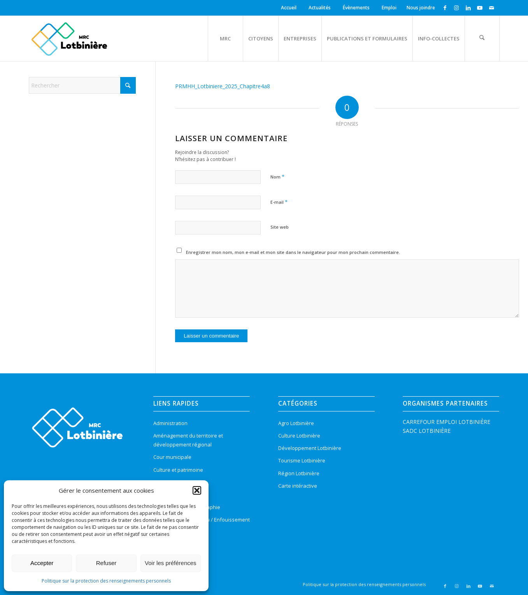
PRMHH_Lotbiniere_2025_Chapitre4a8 (222, 86)
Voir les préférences (170, 563)
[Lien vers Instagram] (456, 8)
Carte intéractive (297, 485)
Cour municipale (172, 456)
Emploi (389, 7)
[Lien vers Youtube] (480, 8)
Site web (279, 227)
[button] (197, 490)
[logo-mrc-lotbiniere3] (69, 38)
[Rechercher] (482, 38)
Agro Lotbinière (296, 423)
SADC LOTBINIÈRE (427, 430)
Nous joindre (421, 7)
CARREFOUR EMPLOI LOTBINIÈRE (446, 421)
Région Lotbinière (298, 473)
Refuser (106, 563)
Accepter (41, 563)
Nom (277, 176)
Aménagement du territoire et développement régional (188, 440)
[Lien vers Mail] (492, 8)
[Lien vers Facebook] (445, 8)
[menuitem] (290, 8)
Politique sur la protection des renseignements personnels (106, 581)
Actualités (320, 7)
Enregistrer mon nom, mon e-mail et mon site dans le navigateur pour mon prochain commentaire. (293, 252)
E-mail (279, 201)
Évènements (356, 7)
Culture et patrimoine (178, 469)
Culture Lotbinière (299, 435)
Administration (170, 423)
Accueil (288, 7)
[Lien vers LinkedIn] (468, 8)
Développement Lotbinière (309, 448)
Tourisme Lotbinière (301, 460)
